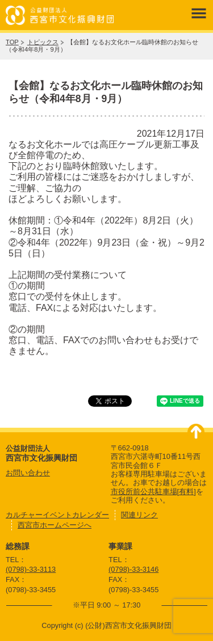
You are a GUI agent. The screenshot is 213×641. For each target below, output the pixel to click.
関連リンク (139, 515)
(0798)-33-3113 (31, 569)
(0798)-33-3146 (133, 569)
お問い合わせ (28, 473)
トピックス (43, 42)
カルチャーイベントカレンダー (57, 515)
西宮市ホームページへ (54, 525)
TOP (12, 42)
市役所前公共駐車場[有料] (153, 491)
